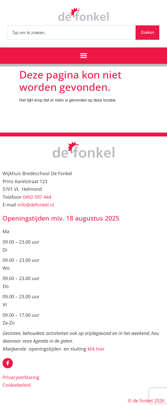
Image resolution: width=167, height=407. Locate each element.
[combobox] (72, 32)
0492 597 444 (37, 197)
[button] (83, 55)
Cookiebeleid (17, 385)
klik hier (96, 349)
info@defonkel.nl (35, 205)
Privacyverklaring (21, 377)
